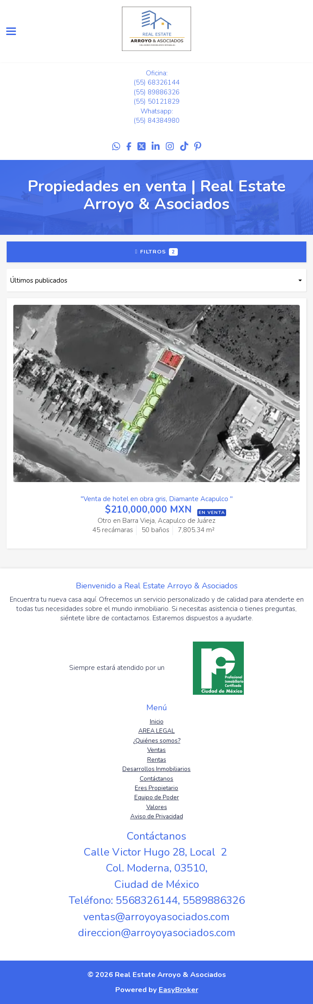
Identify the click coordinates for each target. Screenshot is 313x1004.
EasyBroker (178, 990)
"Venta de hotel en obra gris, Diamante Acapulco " (157, 498)
